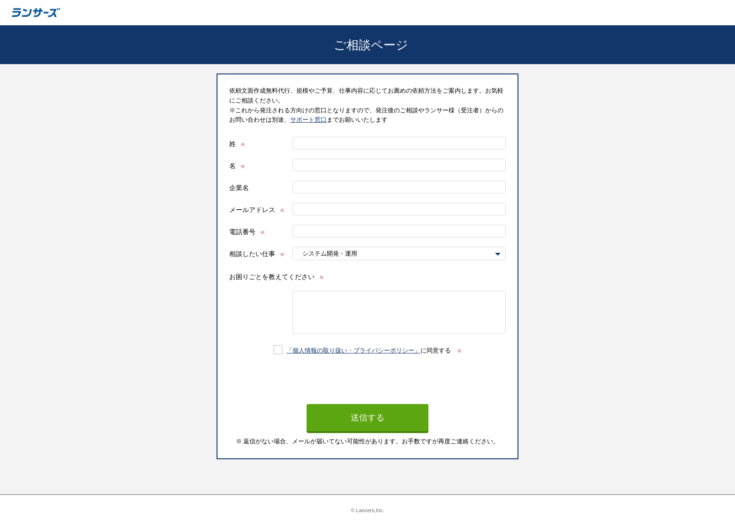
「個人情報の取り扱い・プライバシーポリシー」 (353, 350)
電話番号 (242, 231)
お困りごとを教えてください (272, 276)
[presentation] (367, 386)
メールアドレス (252, 209)
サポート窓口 (308, 119)
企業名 (239, 187)
